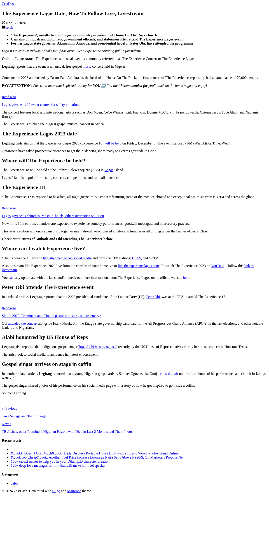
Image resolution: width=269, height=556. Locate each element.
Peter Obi (153, 297)
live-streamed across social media (67, 258)
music (87, 66)
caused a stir (169, 374)
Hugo (56, 491)
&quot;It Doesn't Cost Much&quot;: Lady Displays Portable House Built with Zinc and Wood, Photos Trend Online (94, 453)
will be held (113, 143)
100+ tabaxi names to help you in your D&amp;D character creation (60, 461)
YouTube (217, 266)
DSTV (136, 258)
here (186, 277)
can (11, 277)
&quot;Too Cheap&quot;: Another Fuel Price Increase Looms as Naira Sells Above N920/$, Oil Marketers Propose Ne (97, 457)
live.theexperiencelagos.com (138, 266)
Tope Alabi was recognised (97, 347)
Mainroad (74, 491)
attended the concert (22, 323)
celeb (9, 27)
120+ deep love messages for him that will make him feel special (58, 465)
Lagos (109, 170)
